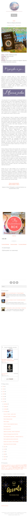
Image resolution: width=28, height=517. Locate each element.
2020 (4, 393)
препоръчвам (16, 468)
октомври (5, 409)
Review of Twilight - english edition (10, 414)
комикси (9, 466)
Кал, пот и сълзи (5, 373)
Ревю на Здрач (6, 421)
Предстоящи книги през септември (10, 444)
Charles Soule (4, 361)
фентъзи (4, 469)
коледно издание (4, 466)
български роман (13, 465)
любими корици (14, 466)
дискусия (18, 465)
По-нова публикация (5, 244)
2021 (4, 391)
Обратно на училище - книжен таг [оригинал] (12, 431)
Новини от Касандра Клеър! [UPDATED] (11, 434)
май (4, 454)
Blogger (24, 512)
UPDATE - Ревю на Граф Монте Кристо (11, 424)
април (5, 456)
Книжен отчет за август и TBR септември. (11, 441)
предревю (10, 467)
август (5, 446)
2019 (4, 396)
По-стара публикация (22, 244)
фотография (8, 469)
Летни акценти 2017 (7, 426)
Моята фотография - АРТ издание (10, 416)
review (20, 469)
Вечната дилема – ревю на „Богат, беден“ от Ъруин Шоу (16, 307)
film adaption (14, 469)
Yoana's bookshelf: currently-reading (10, 348)
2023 (4, 386)
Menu (14, 15)
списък (25, 467)
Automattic (12, 513)
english (11, 469)
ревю (14, 20)
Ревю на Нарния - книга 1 (14, 184)
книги (25, 465)
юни (4, 451)
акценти (8, 465)
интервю (21, 465)
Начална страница (13, 244)
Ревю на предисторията (14, 183)
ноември (5, 406)
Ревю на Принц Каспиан (14, 23)
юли (4, 449)
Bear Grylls (3, 374)
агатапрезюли (3, 465)
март (5, 459)
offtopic (17, 469)
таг (1, 469)
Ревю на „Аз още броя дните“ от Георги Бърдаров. (15, 293)
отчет (25, 466)
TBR (22, 469)
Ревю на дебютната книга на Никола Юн (11, 439)
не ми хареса (21, 466)
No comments (18, 25)
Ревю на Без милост (7, 429)
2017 (4, 401)
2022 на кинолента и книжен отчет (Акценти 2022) (14, 474)
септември (6, 411)
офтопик (3, 467)
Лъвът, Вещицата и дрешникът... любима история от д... (14, 436)
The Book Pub (13, 512)
